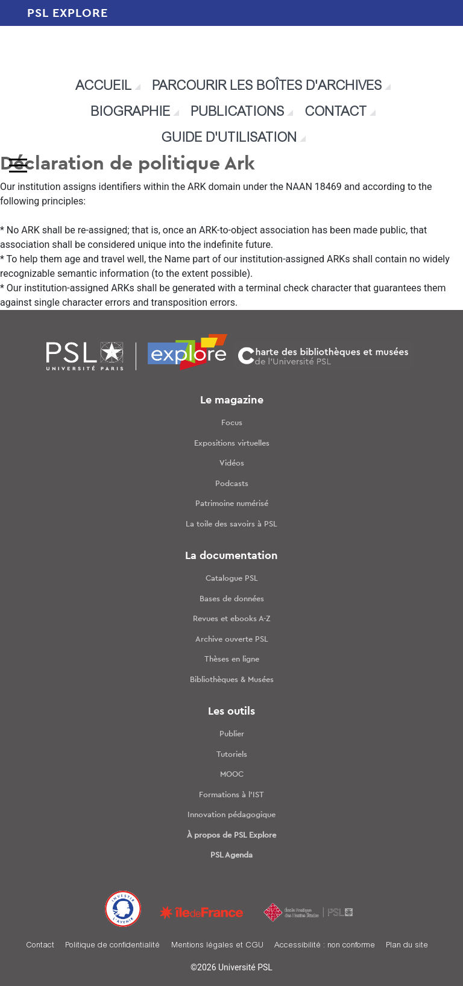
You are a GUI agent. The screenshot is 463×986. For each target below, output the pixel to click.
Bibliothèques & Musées (232, 680)
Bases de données (232, 599)
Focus (231, 423)
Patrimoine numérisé (231, 504)
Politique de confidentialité (112, 946)
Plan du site (407, 946)
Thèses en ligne (231, 659)
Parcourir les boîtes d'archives (267, 86)
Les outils (231, 711)
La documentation (231, 556)
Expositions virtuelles (231, 443)
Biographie (130, 112)
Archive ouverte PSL (231, 639)
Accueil (103, 86)
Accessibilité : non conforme (324, 946)
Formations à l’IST (231, 795)
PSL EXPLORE (67, 13)
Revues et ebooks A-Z (232, 619)
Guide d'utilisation (229, 138)
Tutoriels (231, 755)
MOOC (232, 775)
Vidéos (231, 463)
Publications (237, 112)
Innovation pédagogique (231, 815)
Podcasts (231, 484)
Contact (335, 112)
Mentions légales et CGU (217, 946)
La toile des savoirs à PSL (231, 524)
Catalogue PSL (232, 579)
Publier (231, 734)
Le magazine (231, 400)
